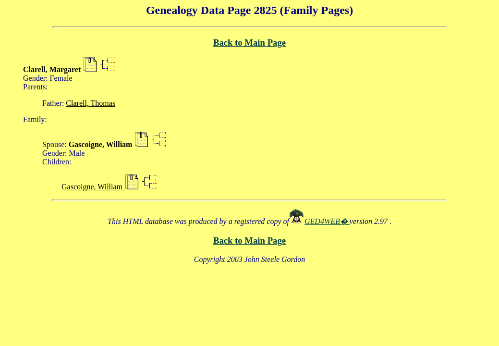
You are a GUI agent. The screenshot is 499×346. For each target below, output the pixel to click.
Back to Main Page (249, 42)
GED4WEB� (327, 221)
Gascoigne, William (92, 187)
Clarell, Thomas (90, 103)
